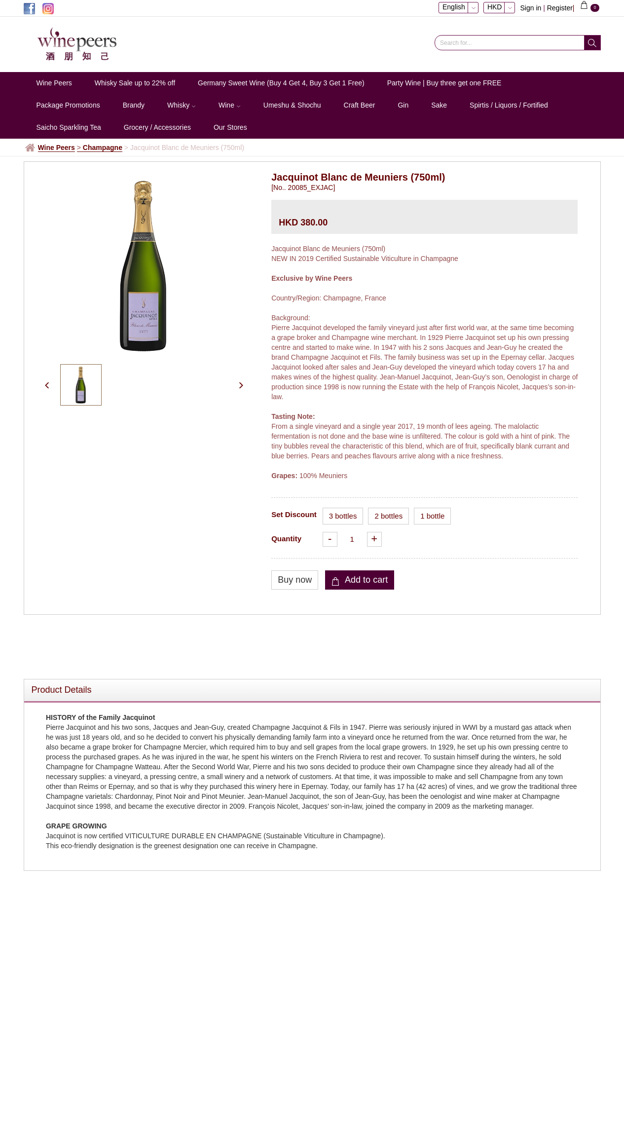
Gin (403, 105)
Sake (439, 105)
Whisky (181, 105)
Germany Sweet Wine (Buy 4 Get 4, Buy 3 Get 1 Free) (281, 83)
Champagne (102, 147)
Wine (230, 105)
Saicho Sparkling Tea (69, 127)
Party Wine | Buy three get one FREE (444, 83)
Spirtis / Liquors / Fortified (509, 105)
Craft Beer (359, 105)
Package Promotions (68, 105)
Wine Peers (54, 83)
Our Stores (230, 127)
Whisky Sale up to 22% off (135, 83)
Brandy (134, 105)
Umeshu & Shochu (292, 105)
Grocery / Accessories (157, 127)
